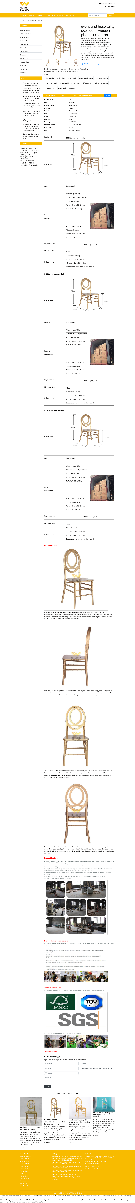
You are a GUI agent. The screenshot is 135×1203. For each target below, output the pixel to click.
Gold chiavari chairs (30, 1196)
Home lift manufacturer (38, 1202)
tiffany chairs (87, 83)
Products (30, 20)
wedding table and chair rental (70, 83)
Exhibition (60, 15)
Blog (48, 15)
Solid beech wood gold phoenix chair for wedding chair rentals (79, 1122)
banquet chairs (50, 88)
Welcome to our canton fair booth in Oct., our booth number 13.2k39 (32, 98)
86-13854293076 (110, 6)
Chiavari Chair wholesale (15, 1196)
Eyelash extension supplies (53, 1200)
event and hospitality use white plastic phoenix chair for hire (104, 1114)
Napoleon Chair (25, 37)
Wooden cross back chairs (108, 1196)
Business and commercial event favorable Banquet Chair (31, 136)
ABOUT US (31, 15)
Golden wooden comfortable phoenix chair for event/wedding (54, 1122)
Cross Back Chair (25, 34)
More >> (22, 1148)
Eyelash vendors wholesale (17, 1200)
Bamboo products (25, 30)
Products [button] (40, 15)
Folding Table (24, 69)
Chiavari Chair (24, 48)
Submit (47, 1086)
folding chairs (61, 78)
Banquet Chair (24, 62)
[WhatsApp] (61, 1073)
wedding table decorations (66, 88)
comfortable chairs (102, 78)
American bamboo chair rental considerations (67, 1156)
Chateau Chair (24, 41)
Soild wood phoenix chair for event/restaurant (63, 71)
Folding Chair (24, 58)
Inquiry (107, 96)
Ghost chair (23, 55)
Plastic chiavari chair (70, 1196)
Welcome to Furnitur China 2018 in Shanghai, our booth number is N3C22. (32, 106)
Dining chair (23, 65)
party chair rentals (51, 83)
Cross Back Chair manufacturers (88, 1196)
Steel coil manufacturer (23, 1202)
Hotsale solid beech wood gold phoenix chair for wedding (69, 69)
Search (110, 15)
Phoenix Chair (38, 20)
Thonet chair (24, 51)
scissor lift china (10, 1202)
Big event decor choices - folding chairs (64, 1174)
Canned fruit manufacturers (91, 1200)
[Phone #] (61, 1068)
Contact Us (70, 15)
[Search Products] (97, 15)
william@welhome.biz (108, 4)
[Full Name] (61, 1063)
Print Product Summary (90, 64)
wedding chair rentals (101, 83)
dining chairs (50, 78)
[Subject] (98, 1068)
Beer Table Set (24, 73)
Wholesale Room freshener (35, 1200)
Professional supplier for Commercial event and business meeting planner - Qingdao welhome (66, 1178)
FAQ (53, 15)
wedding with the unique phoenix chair (78, 691)
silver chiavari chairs (57, 1196)
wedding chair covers (86, 78)
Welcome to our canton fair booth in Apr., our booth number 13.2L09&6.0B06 (32, 91)
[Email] (98, 1063)
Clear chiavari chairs (43, 1196)
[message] (79, 1079)
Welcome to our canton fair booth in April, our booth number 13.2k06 (32, 113)
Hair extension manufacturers (71, 1200)
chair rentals (72, 78)
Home (24, 15)
